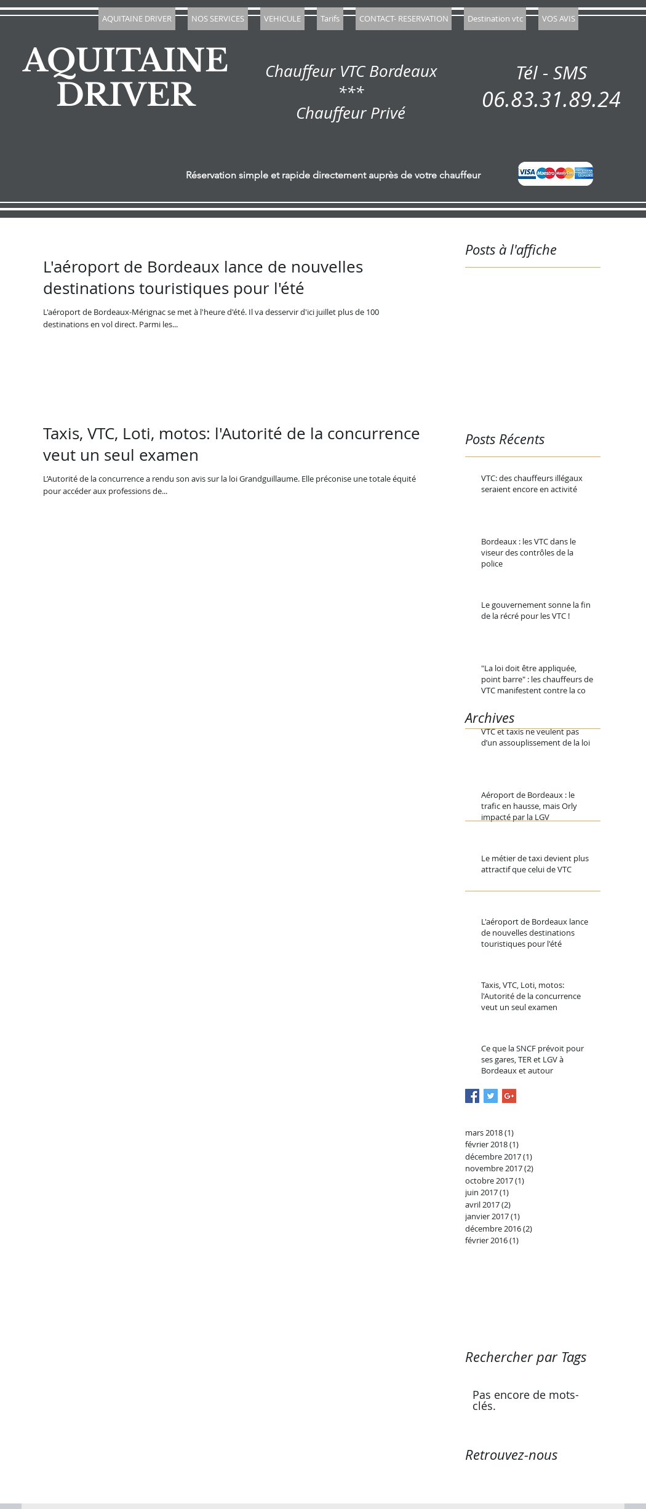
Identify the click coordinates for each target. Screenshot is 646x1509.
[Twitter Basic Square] (491, 1096)
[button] (218, 18)
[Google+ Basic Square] (509, 1096)
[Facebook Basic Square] (472, 1096)
